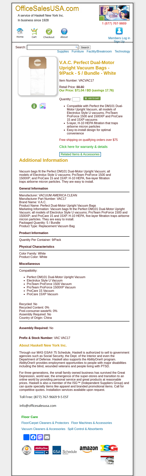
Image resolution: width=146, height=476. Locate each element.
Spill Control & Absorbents (85, 429)
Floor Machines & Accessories (91, 422)
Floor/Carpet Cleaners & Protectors (45, 422)
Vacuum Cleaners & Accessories (43, 429)
